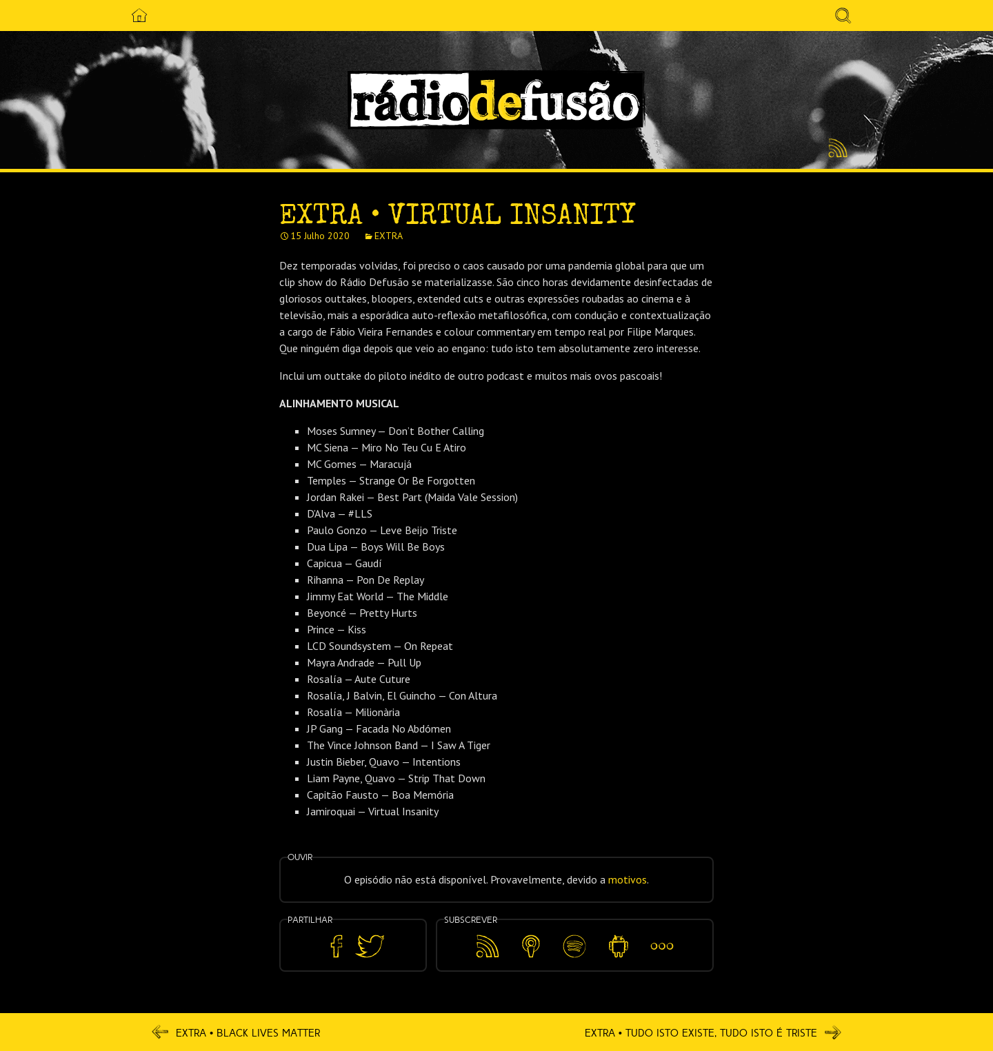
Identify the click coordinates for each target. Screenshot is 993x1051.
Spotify (575, 936)
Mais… (662, 936)
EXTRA (388, 235)
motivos (627, 879)
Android (618, 936)
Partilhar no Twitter (369, 946)
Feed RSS (835, 149)
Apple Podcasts (531, 943)
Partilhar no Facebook (336, 946)
